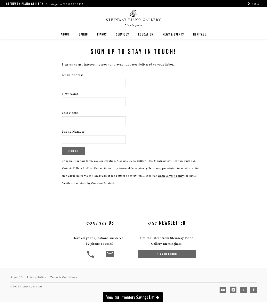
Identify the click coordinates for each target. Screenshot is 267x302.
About (65, 34)
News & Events (173, 34)
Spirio (83, 34)
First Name (70, 93)
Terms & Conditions (63, 277)
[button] (91, 257)
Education (145, 34)
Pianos (102, 34)
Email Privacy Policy (171, 176)
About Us (16, 277)
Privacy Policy (36, 277)
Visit (253, 3)
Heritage (199, 34)
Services (122, 34)
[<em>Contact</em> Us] (110, 257)
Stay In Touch (167, 254)
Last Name (70, 112)
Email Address (72, 74)
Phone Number (73, 131)
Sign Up (73, 151)
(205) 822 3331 (73, 4)
